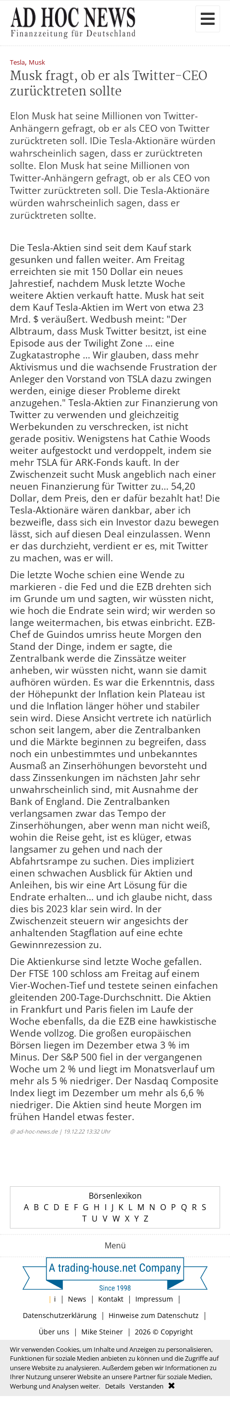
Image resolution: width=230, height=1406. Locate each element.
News (77, 1299)
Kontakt (110, 1299)
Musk (37, 63)
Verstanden (146, 1386)
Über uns (54, 1331)
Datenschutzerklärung (60, 1315)
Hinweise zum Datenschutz (154, 1315)
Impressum (154, 1299)
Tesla (17, 63)
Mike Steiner (102, 1331)
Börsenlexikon (115, 1195)
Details (115, 1386)
